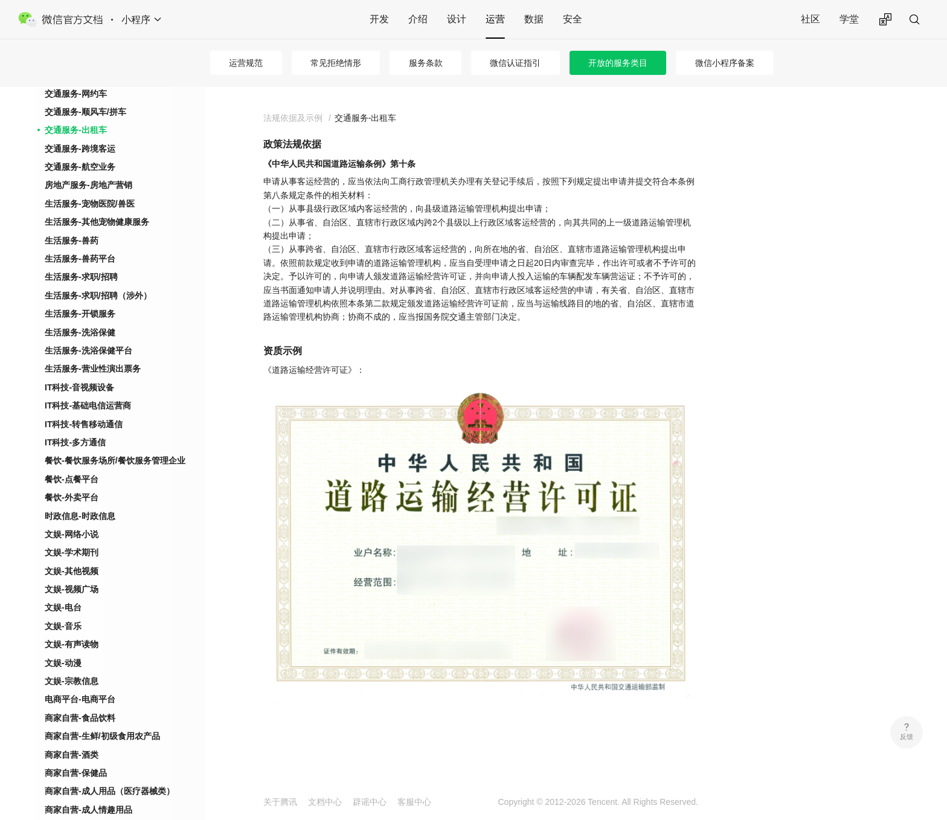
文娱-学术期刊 (71, 552)
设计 (456, 19)
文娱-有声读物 (71, 644)
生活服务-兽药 (71, 240)
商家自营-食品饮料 (80, 718)
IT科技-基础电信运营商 (88, 405)
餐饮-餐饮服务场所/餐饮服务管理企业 (115, 460)
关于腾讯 (280, 802)
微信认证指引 (515, 63)
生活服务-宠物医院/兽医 (90, 203)
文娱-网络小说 (71, 534)
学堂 (849, 19)
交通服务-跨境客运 (80, 148)
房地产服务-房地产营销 (88, 185)
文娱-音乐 (63, 626)
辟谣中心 (370, 802)
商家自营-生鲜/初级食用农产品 (102, 736)
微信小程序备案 (724, 63)
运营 (495, 19)
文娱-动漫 (63, 663)
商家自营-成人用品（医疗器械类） (110, 791)
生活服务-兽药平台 (80, 258)
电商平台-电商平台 (80, 699)
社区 (810, 19)
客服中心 (414, 802)
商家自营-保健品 (76, 773)
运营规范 (246, 63)
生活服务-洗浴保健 (80, 332)
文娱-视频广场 (71, 589)
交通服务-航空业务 (80, 167)
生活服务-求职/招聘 (81, 277)
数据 (534, 19)
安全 (572, 19)
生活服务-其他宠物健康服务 (97, 222)
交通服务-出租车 (76, 130)
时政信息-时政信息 (80, 516)
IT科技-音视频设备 (79, 387)
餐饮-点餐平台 (71, 479)
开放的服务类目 (617, 63)
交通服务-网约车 (76, 93)
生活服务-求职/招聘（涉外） (98, 295)
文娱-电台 (63, 607)
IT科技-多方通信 (75, 442)
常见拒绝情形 (335, 63)
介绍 (418, 19)
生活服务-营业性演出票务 (93, 368)
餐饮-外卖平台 (71, 497)
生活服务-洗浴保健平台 (88, 350)
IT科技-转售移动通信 (84, 424)
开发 (379, 19)
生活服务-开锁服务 (80, 313)
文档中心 (325, 802)
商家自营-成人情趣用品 (88, 810)
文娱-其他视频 (71, 571)
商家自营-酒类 (71, 755)
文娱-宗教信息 (71, 681)
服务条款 (426, 63)
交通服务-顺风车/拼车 (85, 112)
